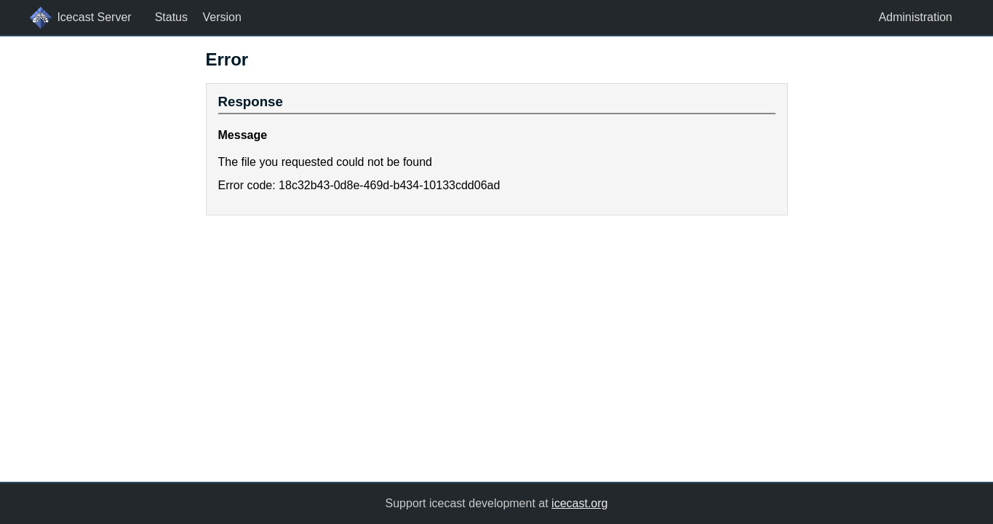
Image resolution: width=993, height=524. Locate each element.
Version (221, 17)
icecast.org (579, 503)
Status (171, 17)
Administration (915, 17)
